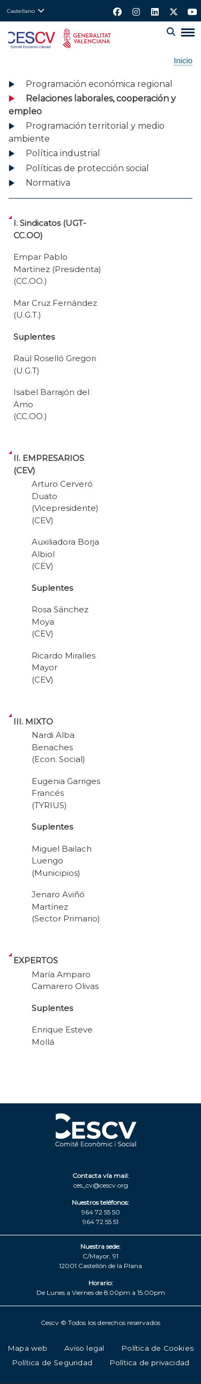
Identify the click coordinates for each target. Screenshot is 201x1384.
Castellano (21, 11)
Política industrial (63, 153)
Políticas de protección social (87, 168)
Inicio (183, 60)
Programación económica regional (99, 84)
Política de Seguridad (52, 1362)
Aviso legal (84, 1348)
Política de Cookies (157, 1348)
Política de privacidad (149, 1362)
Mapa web (28, 1348)
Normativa (48, 183)
